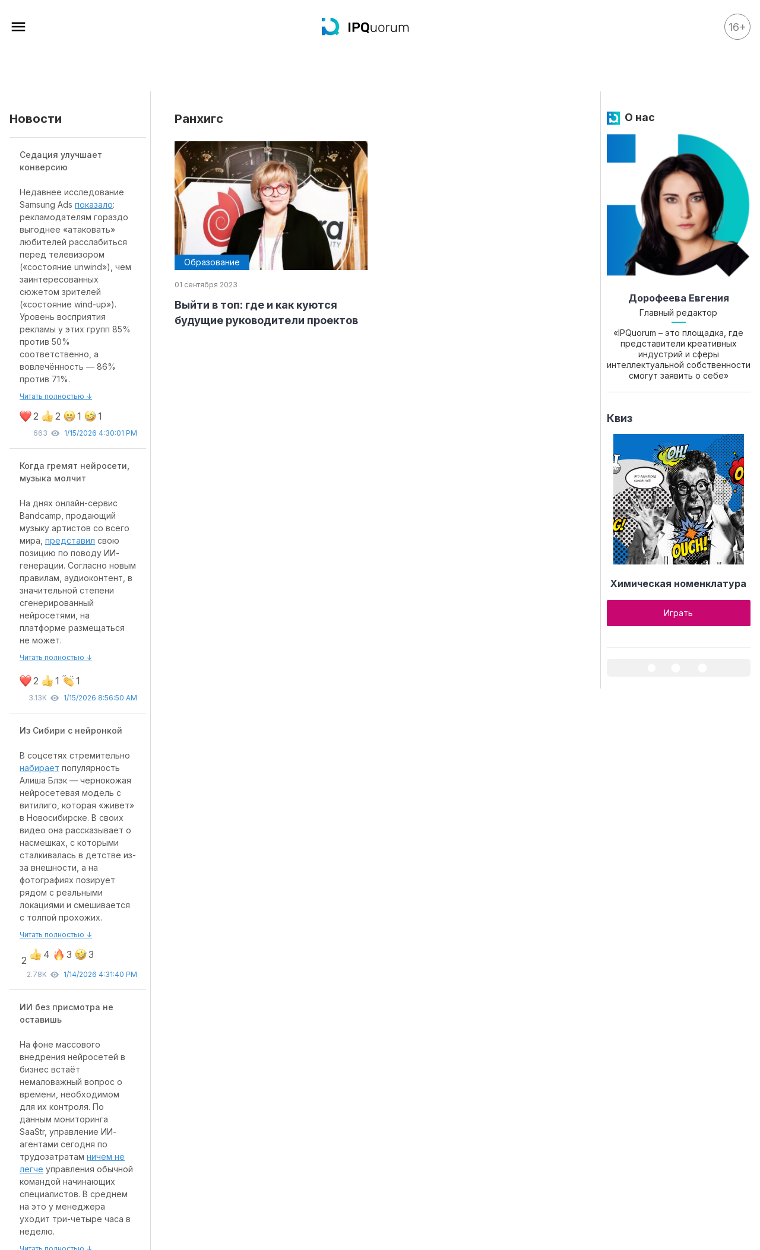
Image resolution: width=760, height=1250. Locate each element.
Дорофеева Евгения (678, 298)
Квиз (619, 418)
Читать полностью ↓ (56, 396)
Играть (678, 613)
